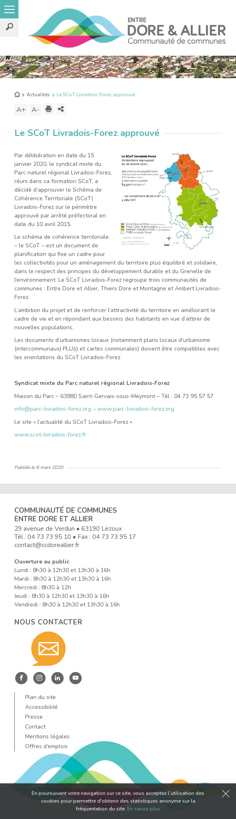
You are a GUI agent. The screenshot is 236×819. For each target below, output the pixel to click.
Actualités (38, 94)
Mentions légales (47, 736)
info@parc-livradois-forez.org (52, 409)
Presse (34, 717)
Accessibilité (41, 707)
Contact (35, 727)
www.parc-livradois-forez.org (135, 409)
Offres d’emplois (46, 746)
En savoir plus (143, 808)
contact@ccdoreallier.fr (46, 545)
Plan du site (40, 697)
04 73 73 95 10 (49, 536)
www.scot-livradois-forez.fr (50, 435)
